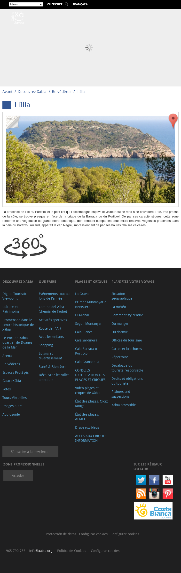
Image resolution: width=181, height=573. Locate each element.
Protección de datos (61, 534)
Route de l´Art (50, 328)
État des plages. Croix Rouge (91, 403)
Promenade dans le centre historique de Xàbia (18, 324)
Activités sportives (53, 319)
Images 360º (12, 405)
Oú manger (120, 323)
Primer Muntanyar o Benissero (90, 304)
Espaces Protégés (15, 372)
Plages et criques (91, 281)
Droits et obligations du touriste (127, 381)
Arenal (7, 355)
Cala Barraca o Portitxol (86, 351)
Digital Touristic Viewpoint (14, 296)
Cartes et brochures (126, 348)
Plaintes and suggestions (120, 394)
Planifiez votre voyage (133, 281)
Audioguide (11, 414)
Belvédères (61, 91)
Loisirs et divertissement (50, 355)
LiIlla (81, 91)
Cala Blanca (83, 332)
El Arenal (82, 315)
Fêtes (6, 389)
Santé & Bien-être (52, 366)
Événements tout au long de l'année (54, 296)
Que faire (47, 281)
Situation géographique (122, 296)
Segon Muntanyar (88, 323)
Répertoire (119, 357)
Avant (7, 91)
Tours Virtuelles (14, 397)
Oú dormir (119, 332)
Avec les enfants (51, 336)
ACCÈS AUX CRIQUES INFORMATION (90, 438)
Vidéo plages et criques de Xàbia (87, 390)
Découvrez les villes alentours (54, 377)
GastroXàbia (11, 380)
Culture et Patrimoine (11, 309)
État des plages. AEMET (87, 416)
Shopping (46, 345)
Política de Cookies (71, 550)
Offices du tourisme (126, 340)
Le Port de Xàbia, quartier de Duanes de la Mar (17, 342)
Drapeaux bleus (87, 427)
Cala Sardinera (86, 340)
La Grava (81, 293)
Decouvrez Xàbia (32, 91)
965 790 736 (15, 550)
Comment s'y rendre (127, 315)
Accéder (18, 475)
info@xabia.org (40, 550)
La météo (118, 306)
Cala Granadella (87, 361)
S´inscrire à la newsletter (30, 451)
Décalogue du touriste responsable (127, 367)
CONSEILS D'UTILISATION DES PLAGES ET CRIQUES (90, 375)
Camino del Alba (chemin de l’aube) (53, 309)
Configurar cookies (94, 534)
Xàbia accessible (123, 405)
